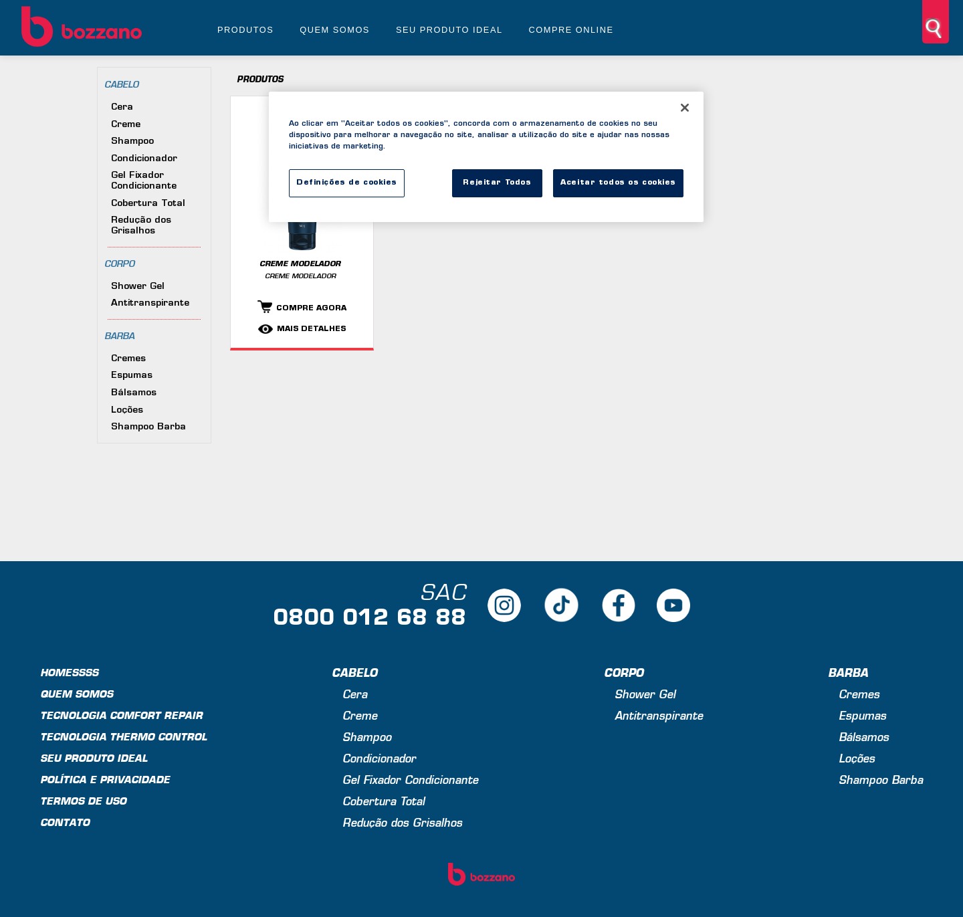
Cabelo (121, 85)
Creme (125, 124)
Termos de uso (83, 802)
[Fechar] (685, 107)
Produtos (245, 30)
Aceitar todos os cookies (618, 183)
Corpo (119, 264)
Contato (65, 824)
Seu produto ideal (449, 30)
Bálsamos (133, 393)
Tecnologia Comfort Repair (121, 717)
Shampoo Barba (148, 427)
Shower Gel (138, 286)
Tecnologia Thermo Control (123, 738)
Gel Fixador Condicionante (144, 181)
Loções (127, 410)
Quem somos (335, 30)
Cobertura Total (148, 203)
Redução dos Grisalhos (141, 225)
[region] (486, 157)
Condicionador (144, 159)
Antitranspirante (150, 303)
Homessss (69, 674)
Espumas (131, 375)
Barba (119, 336)
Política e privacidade (105, 781)
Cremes (128, 358)
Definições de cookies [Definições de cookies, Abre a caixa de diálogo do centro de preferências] (346, 183)
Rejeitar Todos (497, 183)
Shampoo (132, 141)
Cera (122, 107)
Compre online (571, 30)
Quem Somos (76, 695)
